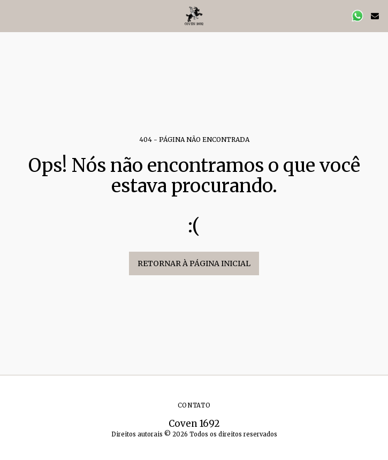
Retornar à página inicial (194, 263)
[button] (12, 15)
